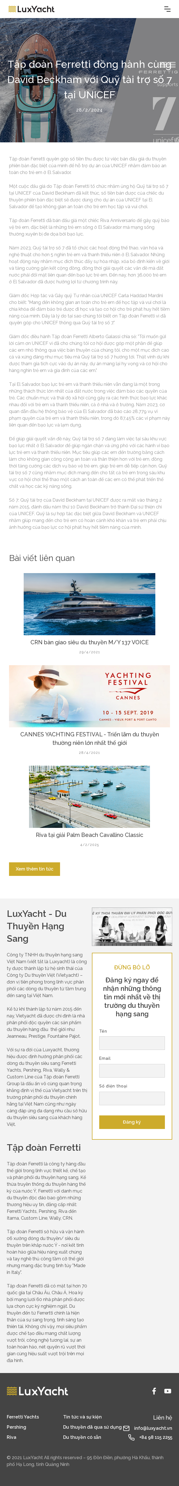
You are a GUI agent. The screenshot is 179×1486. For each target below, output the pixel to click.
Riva (11, 1437)
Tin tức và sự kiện (82, 1417)
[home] (31, 9)
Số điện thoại (113, 1086)
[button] (167, 9)
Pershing (16, 1427)
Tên (103, 1031)
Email (105, 1058)
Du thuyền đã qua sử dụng (92, 1427)
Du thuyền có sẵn (82, 1437)
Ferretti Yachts (23, 1417)
